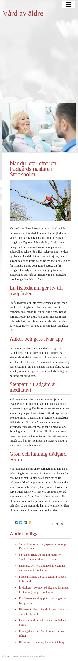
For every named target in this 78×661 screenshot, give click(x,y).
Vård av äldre (22, 13)
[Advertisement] (39, 62)
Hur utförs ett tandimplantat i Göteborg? (42, 642)
